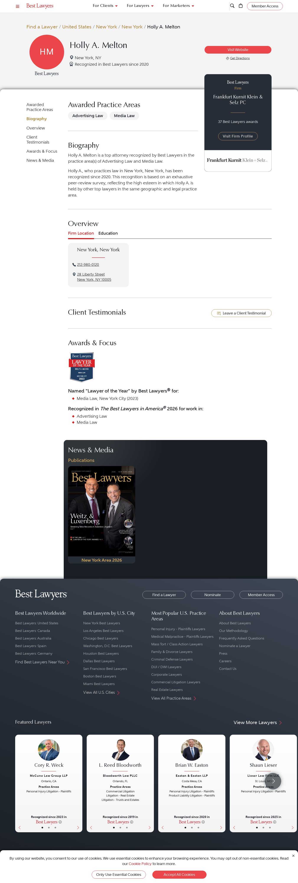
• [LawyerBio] (49, 827)
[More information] (60, 821)
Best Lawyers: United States (36, 623)
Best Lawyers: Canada (32, 631)
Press (223, 653)
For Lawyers (138, 6)
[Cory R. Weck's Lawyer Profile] (49, 755)
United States (76, 26)
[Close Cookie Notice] (293, 855)
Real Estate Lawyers (167, 690)
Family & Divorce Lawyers (171, 652)
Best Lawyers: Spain (30, 646)
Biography (36, 118)
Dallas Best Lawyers (99, 661)
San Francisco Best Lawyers (105, 669)
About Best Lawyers (235, 623)
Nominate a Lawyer (235, 646)
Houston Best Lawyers (101, 653)
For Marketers (176, 6)
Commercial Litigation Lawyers (175, 682)
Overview (35, 128)
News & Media (40, 160)
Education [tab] (108, 233)
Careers (225, 661)
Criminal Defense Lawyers (172, 659)
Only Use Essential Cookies (118, 874)
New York (106, 26)
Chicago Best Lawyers (100, 638)
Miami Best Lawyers (99, 684)
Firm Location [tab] (81, 233)
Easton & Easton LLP (192, 776)
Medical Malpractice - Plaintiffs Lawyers (182, 636)
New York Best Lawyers (101, 623)
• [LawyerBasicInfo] (42, 827)
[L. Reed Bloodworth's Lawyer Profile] (120, 755)
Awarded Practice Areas (39, 107)
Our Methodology (233, 631)
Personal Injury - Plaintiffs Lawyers (178, 629)
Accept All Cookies (179, 874)
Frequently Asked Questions (241, 638)
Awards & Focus (41, 151)
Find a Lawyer (42, 26)
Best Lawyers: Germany (33, 653)
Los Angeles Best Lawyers (103, 631)
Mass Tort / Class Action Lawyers (177, 644)
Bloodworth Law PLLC (120, 776)
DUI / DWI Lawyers (166, 667)
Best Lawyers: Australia (33, 638)
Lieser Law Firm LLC (263, 776)
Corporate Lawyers (166, 674)
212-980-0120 (88, 265)
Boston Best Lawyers (99, 676)
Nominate (212, 595)
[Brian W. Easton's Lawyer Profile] (192, 755)
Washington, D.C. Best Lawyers (107, 646)
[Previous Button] (18, 783)
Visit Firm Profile (238, 136)
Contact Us (227, 669)
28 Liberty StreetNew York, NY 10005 (94, 277)
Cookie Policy (140, 864)
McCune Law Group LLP (49, 776)
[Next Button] (79, 783)
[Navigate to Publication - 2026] (101, 515)
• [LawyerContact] (55, 827)
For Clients (103, 6)
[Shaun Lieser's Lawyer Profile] (263, 755)
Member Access (261, 595)
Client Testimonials (37, 139)
